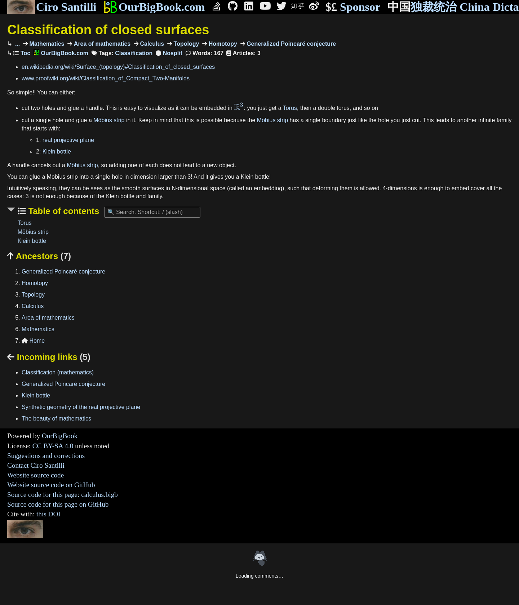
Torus (290, 108)
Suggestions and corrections (46, 455)
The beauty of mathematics (56, 418)
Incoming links (48, 357)
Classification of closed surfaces (108, 29)
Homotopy (222, 44)
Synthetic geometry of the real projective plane (81, 407)
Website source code (35, 475)
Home (33, 341)
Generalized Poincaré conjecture (290, 44)
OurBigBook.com (154, 7)
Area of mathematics (101, 44)
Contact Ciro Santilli (36, 465)
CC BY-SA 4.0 (53, 446)
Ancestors (39, 256)
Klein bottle (57, 151)
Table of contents (62, 211)
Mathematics (46, 44)
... (16, 44)
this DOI (48, 514)
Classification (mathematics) (58, 372)
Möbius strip (108, 120)
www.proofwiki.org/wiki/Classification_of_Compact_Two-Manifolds (106, 78)
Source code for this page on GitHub (57, 504)
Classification (133, 53)
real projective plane (68, 140)
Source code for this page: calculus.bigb (62, 494)
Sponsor (352, 7)
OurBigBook (59, 436)
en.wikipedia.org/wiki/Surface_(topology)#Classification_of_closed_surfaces (118, 67)
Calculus (151, 44)
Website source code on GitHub (51, 485)
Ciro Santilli (51, 7)
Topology (185, 44)
